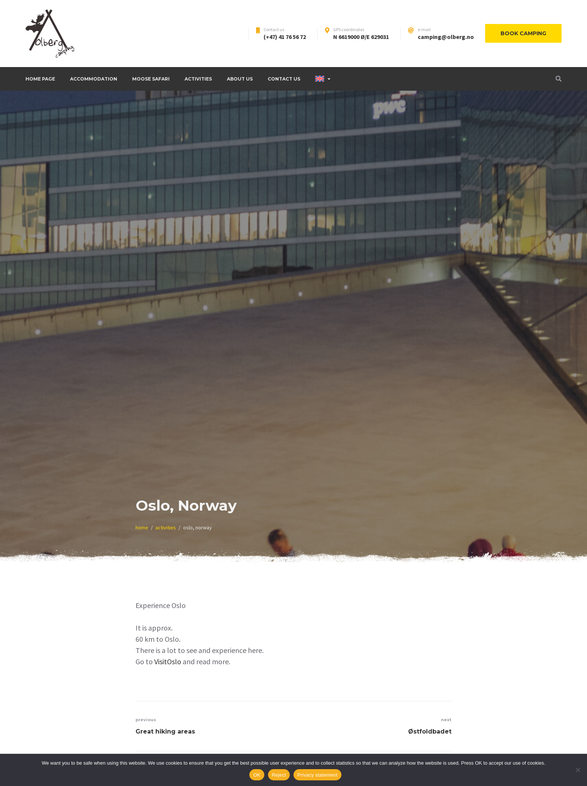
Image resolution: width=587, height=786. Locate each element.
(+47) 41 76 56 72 (285, 36)
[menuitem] (323, 78)
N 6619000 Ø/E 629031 (361, 36)
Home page (40, 79)
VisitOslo (167, 661)
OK (256, 775)
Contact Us (284, 79)
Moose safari (151, 79)
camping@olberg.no (446, 36)
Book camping (523, 33)
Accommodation (93, 79)
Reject (279, 775)
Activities (198, 79)
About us (240, 79)
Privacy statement (317, 775)
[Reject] (577, 770)
